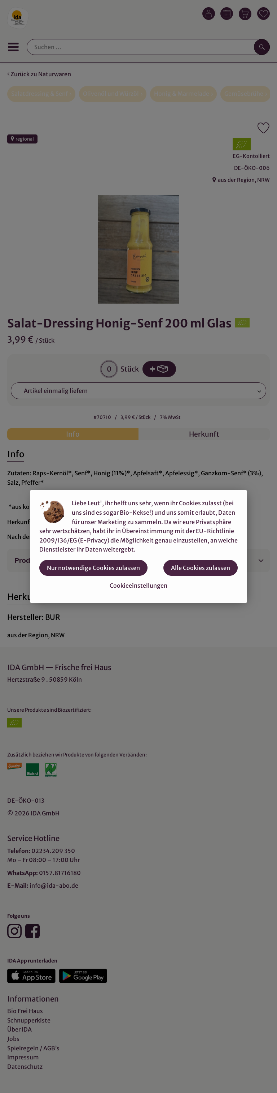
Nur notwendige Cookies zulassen (93, 567)
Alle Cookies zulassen (200, 567)
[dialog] (138, 546)
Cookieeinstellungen (138, 585)
